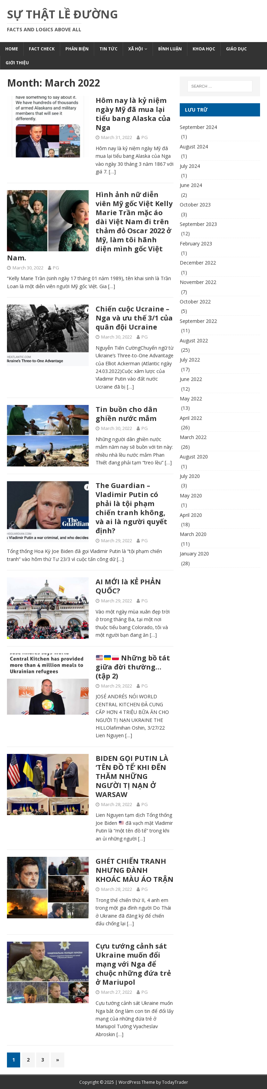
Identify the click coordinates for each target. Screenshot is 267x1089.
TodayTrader (175, 1082)
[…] (112, 171)
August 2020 (194, 456)
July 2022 (190, 359)
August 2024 (194, 146)
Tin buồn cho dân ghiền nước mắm (126, 414)
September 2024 (198, 127)
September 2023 (198, 224)
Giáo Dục (236, 49)
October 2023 (195, 204)
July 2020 (190, 476)
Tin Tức (108, 49)
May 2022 (191, 398)
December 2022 (198, 262)
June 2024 (191, 185)
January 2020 (194, 553)
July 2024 (190, 166)
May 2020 (191, 495)
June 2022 (191, 379)
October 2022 (195, 301)
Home (11, 49)
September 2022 (198, 321)
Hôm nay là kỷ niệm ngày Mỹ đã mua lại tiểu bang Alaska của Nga (133, 114)
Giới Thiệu (17, 63)
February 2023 (196, 243)
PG (144, 137)
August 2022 (194, 340)
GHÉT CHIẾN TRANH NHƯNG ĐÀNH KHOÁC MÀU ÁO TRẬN (134, 870)
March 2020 (193, 534)
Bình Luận (170, 49)
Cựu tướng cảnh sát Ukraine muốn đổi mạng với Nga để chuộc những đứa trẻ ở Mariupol (133, 964)
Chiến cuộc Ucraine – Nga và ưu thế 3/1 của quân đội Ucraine (134, 318)
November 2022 (198, 282)
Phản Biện (77, 49)
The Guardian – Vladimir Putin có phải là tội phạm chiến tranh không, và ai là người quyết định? (131, 508)
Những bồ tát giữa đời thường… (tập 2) (133, 667)
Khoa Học (204, 49)
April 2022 (191, 418)
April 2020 (191, 515)
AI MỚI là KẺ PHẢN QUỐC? (128, 586)
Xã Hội (135, 49)
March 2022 (193, 437)
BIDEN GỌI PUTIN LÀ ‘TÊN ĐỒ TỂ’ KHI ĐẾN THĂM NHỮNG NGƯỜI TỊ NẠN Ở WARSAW (132, 776)
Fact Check (42, 49)
